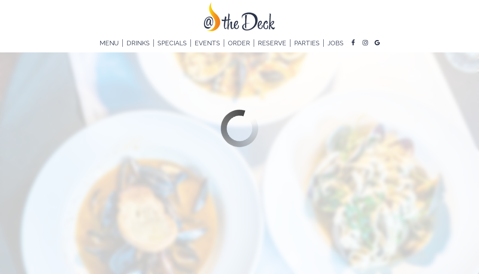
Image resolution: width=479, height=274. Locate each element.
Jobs (335, 43)
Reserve (272, 43)
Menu (109, 43)
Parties (307, 43)
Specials (172, 43)
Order (239, 43)
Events (207, 43)
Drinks (138, 43)
